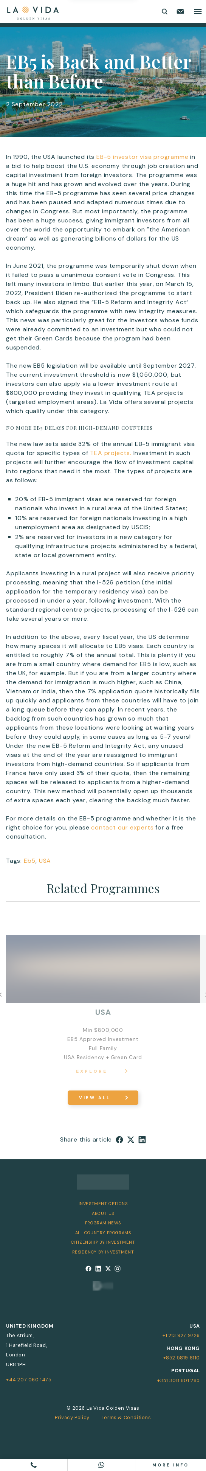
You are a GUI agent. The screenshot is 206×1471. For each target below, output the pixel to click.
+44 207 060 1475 (29, 1379)
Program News (103, 1223)
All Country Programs (103, 1232)
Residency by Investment (103, 1252)
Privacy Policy (72, 1417)
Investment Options (103, 1203)
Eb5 (30, 861)
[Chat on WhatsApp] (101, 1465)
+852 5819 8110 (181, 1358)
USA (45, 861)
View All (94, 1097)
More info (170, 1465)
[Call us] (34, 1465)
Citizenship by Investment (103, 1242)
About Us (103, 1213)
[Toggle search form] (164, 11)
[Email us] (180, 11)
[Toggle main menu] (198, 11)
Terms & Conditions (126, 1417)
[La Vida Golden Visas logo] (32, 11)
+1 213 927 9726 (181, 1335)
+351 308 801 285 (178, 1380)
